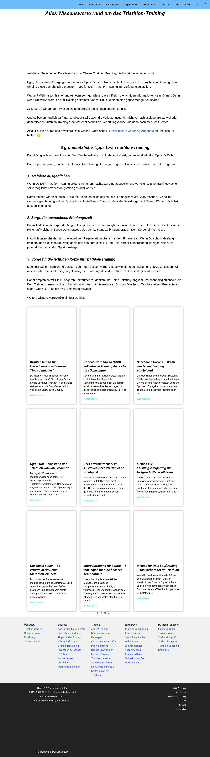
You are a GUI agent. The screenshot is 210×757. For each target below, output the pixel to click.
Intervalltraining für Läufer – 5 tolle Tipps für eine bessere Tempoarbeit (104, 570)
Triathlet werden (33, 628)
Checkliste (63, 662)
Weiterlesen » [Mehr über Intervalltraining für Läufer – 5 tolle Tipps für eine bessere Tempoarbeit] (90, 606)
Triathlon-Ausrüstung (136, 628)
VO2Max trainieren (101, 662)
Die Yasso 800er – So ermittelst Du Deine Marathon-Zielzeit (45, 570)
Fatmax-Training (100, 654)
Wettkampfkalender (69, 666)
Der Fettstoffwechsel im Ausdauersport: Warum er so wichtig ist (103, 468)
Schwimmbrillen (133, 645)
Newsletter (181, 701)
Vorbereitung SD (167, 637)
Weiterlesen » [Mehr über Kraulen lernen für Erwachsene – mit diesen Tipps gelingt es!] (37, 395)
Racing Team (112, 4)
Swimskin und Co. (134, 658)
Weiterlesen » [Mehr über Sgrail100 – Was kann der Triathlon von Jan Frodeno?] (37, 500)
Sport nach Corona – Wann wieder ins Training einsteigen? (156, 366)
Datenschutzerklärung (176, 696)
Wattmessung (132, 662)
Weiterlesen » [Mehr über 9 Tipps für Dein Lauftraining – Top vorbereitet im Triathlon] (144, 598)
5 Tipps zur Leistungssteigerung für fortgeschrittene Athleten (155, 468)
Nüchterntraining (100, 633)
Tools (167, 4)
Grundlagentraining (68, 645)
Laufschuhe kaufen (135, 637)
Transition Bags (133, 654)
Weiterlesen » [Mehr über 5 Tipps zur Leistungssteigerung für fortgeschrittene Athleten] (144, 497)
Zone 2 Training (99, 628)
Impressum (181, 692)
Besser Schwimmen (102, 649)
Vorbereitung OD (167, 641)
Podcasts (96, 4)
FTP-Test (63, 654)
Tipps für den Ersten (69, 637)
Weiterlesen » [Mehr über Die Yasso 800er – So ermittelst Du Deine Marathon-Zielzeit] (37, 602)
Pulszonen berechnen (69, 649)
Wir (177, 4)
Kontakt (182, 705)
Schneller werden (33, 633)
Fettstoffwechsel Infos (103, 641)
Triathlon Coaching (168, 645)
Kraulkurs (163, 649)
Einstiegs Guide (166, 628)
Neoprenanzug (133, 649)
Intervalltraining (99, 645)
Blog (80, 4)
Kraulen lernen (65, 658)
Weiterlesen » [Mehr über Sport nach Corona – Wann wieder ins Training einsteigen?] (144, 398)
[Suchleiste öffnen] (205, 4)
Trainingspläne (166, 633)
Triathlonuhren (133, 633)
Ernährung (30, 637)
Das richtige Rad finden (70, 633)
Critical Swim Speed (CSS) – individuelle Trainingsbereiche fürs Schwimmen (104, 366)
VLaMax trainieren (101, 658)
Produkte (151, 4)
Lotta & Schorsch (179, 688)
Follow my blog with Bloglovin (52, 752)
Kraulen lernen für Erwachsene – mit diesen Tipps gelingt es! (48, 366)
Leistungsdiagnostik (102, 666)
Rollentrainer (132, 641)
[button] (197, 4)
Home (187, 4)
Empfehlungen (131, 4)
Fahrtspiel (96, 637)
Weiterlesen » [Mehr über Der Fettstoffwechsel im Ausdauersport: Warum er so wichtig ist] (90, 500)
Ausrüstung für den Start (71, 628)
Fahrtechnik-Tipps (68, 641)
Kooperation (181, 709)
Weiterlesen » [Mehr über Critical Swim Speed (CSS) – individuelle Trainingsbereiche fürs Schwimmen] (90, 398)
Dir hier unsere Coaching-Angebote (131, 130)
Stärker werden (32, 641)
